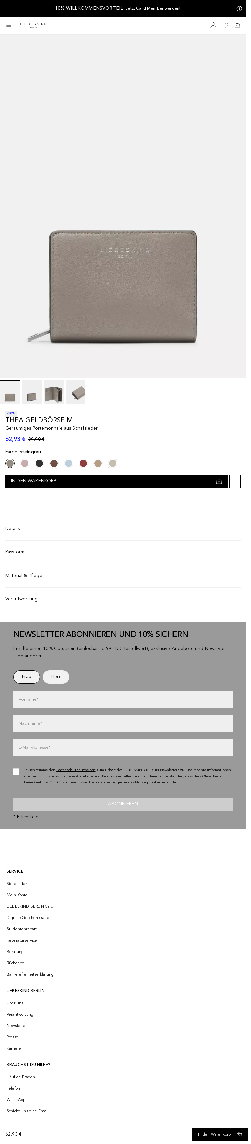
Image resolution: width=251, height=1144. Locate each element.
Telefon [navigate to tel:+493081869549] (13, 1089)
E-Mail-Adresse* (34, 747)
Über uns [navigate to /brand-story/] (15, 1003)
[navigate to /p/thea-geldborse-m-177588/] (68, 463)
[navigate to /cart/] (237, 25)
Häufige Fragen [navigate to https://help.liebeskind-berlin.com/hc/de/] (21, 1077)
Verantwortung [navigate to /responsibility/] (20, 1015)
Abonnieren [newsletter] (123, 804)
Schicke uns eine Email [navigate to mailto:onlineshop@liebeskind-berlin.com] (28, 1111)
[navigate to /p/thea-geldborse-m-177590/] (112, 463)
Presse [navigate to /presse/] (12, 1037)
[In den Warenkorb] (220, 1134)
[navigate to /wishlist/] (225, 25)
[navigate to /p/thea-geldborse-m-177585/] (39, 463)
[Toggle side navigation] (8, 25)
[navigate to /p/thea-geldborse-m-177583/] (24, 463)
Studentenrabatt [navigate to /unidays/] (22, 929)
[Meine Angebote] (238, 8)
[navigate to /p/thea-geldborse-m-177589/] (83, 463)
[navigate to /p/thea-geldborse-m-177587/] (54, 463)
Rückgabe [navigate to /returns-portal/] (15, 963)
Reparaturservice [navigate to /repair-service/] (22, 941)
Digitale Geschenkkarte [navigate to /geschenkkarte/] (28, 918)
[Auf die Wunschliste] (235, 481)
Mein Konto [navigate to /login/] (17, 895)
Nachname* (30, 723)
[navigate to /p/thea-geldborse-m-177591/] (98, 463)
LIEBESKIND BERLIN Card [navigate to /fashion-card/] (30, 907)
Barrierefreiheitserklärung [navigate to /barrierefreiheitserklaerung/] (30, 975)
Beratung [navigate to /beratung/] (15, 952)
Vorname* (28, 699)
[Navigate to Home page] (33, 25)
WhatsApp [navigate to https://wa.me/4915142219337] (16, 1100)
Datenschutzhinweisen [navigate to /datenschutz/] (76, 770)
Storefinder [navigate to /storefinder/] (17, 884)
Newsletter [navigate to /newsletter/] (17, 1026)
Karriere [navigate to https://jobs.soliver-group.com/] (14, 1049)
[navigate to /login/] (213, 25)
